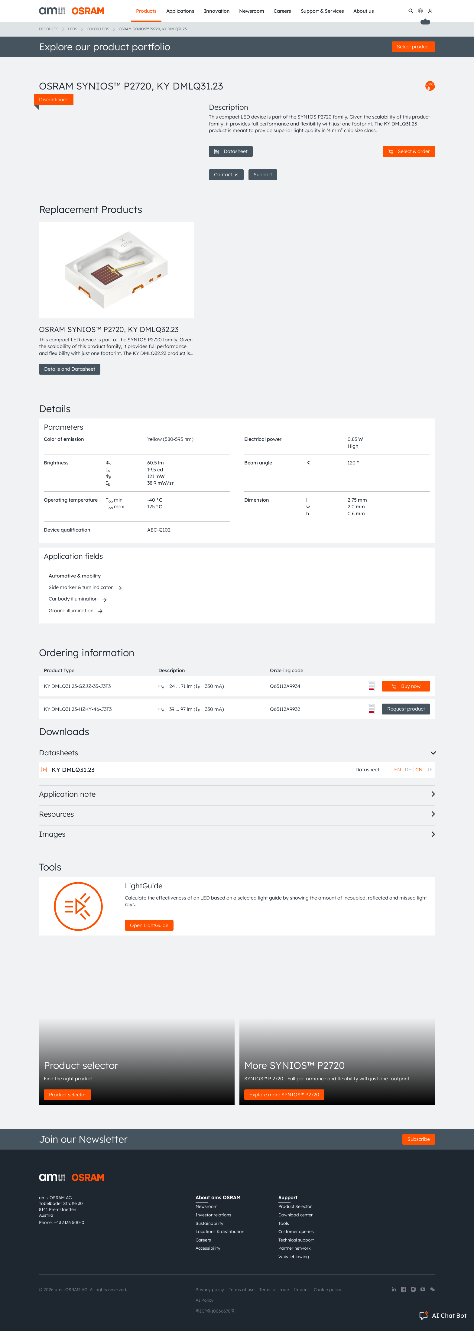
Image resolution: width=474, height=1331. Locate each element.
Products (48, 29)
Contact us (226, 174)
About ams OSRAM (218, 1197)
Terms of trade (274, 1289)
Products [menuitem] (146, 11)
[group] (116, 298)
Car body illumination (73, 599)
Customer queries (296, 1231)
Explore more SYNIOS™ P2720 (284, 1095)
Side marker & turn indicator (81, 587)
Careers (203, 1240)
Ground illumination (71, 610)
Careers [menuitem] (282, 11)
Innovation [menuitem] (217, 11)
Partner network (294, 1248)
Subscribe (418, 1139)
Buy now (405, 686)
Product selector (67, 1095)
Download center (295, 1215)
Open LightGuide (149, 925)
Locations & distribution (220, 1231)
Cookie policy (327, 1289)
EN (397, 769)
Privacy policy (210, 1289)
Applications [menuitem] (180, 11)
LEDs (72, 29)
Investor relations (213, 1215)
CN (419, 769)
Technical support (296, 1240)
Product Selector (295, 1206)
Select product (413, 47)
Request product (406, 709)
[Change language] (420, 11)
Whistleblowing (293, 1256)
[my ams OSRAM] (430, 11)
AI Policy (204, 1300)
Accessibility (208, 1248)
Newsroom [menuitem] (251, 11)
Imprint (301, 1289)
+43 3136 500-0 (69, 1222)
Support (263, 174)
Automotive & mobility (75, 576)
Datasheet (231, 151)
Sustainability (209, 1223)
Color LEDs (98, 29)
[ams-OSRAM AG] (71, 11)
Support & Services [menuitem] (322, 11)
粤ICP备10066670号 (215, 1311)
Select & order (409, 151)
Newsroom (207, 1206)
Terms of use (242, 1289)
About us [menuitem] (363, 11)
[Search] (411, 11)
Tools (283, 1223)
